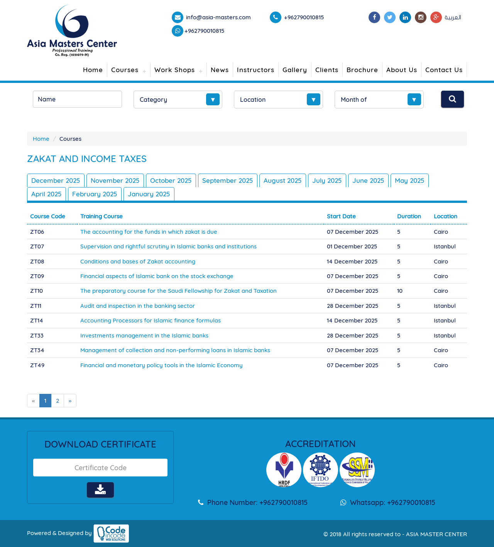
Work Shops (174, 70)
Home (93, 70)
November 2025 (115, 180)
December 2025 (55, 180)
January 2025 (149, 194)
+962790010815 (204, 30)
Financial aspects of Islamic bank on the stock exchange (156, 276)
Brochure (362, 70)
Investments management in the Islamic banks (144, 335)
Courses (125, 70)
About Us (401, 70)
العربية (453, 17)
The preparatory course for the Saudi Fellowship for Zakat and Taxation (178, 290)
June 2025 (368, 180)
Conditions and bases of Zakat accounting (137, 261)
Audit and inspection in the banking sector (137, 305)
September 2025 (227, 180)
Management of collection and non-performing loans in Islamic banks (175, 350)
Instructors (255, 70)
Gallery (295, 70)
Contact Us (444, 70)
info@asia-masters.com (217, 17)
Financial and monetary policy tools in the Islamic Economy (161, 365)
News (220, 70)
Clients (326, 70)
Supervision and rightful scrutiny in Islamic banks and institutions (168, 246)
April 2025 (46, 194)
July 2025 (327, 180)
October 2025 (171, 180)
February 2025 (94, 194)
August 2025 (283, 180)
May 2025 (410, 180)
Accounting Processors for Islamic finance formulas (150, 320)
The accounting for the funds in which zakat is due (148, 231)
